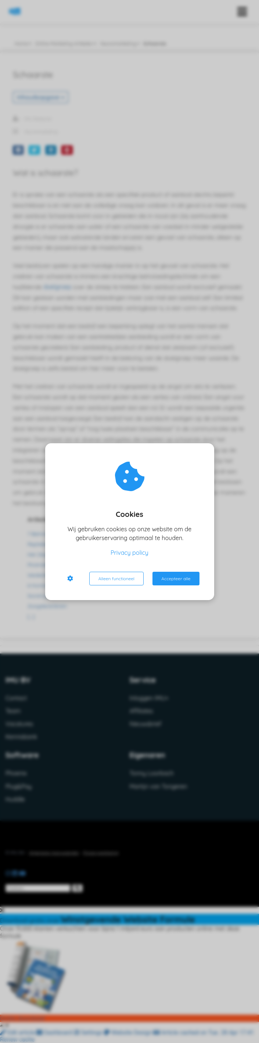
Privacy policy (129, 552)
